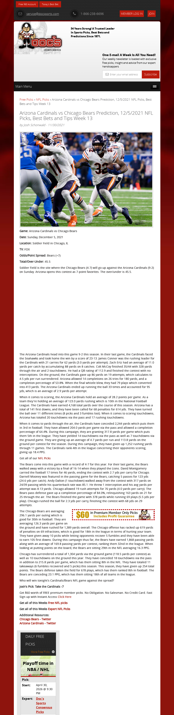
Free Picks (26, 69)
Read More (145, 162)
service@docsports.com (37, 14)
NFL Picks (42, 69)
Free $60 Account (30, 5)
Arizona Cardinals (32, 696)
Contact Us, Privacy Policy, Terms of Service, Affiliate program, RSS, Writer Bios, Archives (111, 710)
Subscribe (150, 44)
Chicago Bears (29, 692)
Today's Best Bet (58, 5)
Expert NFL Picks (59, 682)
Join (151, 13)
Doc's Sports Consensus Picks (142, 126)
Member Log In (132, 13)
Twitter (46, 692)
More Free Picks (142, 79)
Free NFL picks (58, 676)
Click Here (26, 669)
